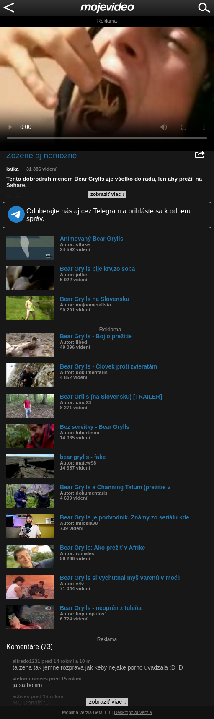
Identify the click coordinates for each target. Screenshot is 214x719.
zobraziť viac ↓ (107, 194)
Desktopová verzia (133, 712)
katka (12, 168)
